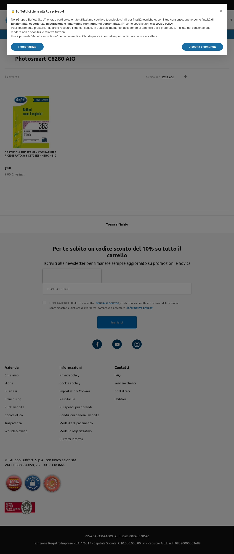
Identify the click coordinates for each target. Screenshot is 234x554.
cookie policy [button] (164, 23)
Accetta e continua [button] (202, 46)
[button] (220, 11)
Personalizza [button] (27, 46)
